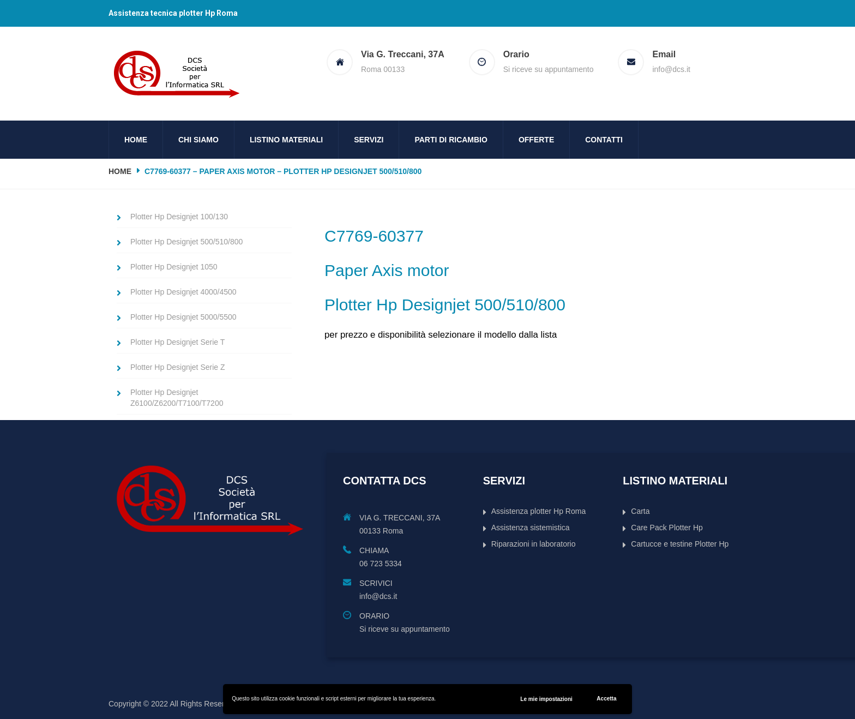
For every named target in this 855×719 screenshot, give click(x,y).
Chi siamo (198, 139)
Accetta (606, 699)
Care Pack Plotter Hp (667, 527)
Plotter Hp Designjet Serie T (177, 342)
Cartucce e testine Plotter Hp (679, 544)
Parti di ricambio (450, 139)
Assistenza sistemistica (530, 527)
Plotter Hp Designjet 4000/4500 (183, 291)
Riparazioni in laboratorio (533, 544)
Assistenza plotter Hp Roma (538, 511)
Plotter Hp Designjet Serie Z (177, 367)
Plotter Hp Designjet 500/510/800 (186, 241)
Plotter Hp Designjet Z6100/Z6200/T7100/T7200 (176, 398)
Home (135, 139)
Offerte (536, 139)
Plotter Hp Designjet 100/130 (179, 216)
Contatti (604, 139)
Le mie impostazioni (546, 699)
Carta (640, 511)
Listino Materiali (286, 139)
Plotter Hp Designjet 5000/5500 (183, 317)
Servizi (368, 139)
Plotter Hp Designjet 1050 (174, 266)
